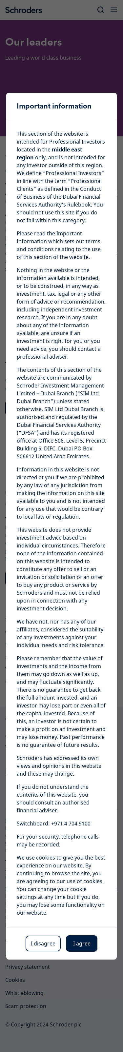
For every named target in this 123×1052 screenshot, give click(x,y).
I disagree (43, 943)
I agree (82, 943)
